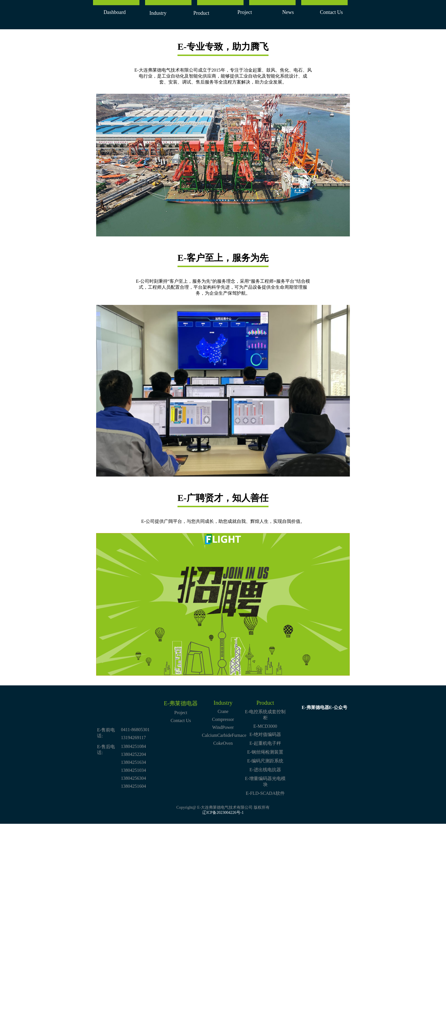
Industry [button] (157, 13)
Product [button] (201, 13)
